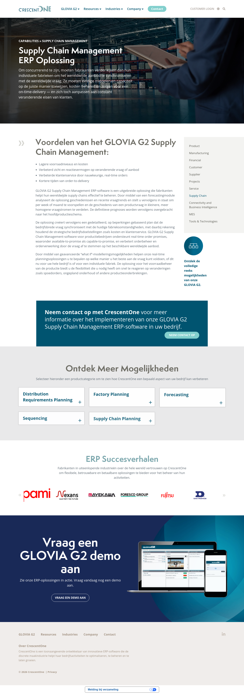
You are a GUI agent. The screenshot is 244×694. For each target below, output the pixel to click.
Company (91, 634)
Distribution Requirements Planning (47, 410)
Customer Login (202, 9)
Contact (110, 634)
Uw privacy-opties (135, 689)
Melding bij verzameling (103, 689)
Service (194, 188)
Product (194, 146)
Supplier (194, 174)
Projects (194, 181)
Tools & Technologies (203, 221)
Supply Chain (198, 196)
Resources (48, 634)
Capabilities (29, 41)
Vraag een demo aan (70, 598)
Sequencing (35, 429)
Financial (195, 160)
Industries (70, 634)
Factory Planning (111, 409)
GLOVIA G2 (27, 634)
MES (192, 214)
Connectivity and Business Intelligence (203, 205)
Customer (195, 167)
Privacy (52, 672)
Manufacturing (199, 153)
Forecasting (176, 410)
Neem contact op (182, 335)
